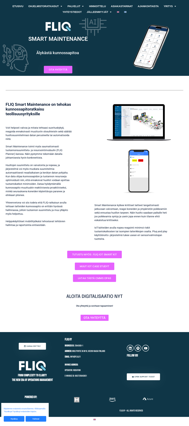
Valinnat (35, 419)
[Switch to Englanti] (118, 12)
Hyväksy (14, 419)
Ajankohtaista (148, 6)
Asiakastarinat (122, 6)
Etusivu (17, 6)
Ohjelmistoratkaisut (45, 6)
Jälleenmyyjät (99, 11)
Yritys (170, 6)
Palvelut (76, 6)
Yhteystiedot (72, 12)
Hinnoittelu (97, 6)
